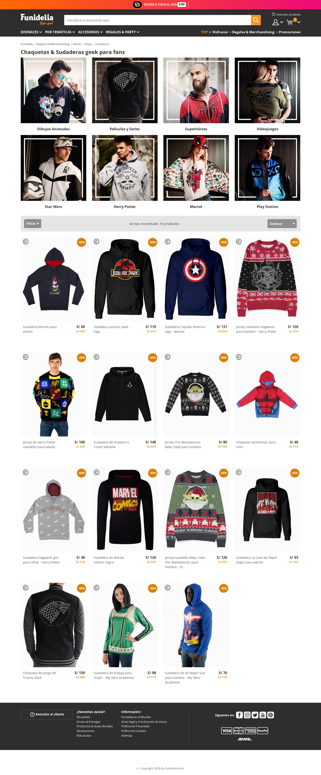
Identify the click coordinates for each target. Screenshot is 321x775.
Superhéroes (196, 129)
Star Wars (53, 206)
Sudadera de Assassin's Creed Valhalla (111, 444)
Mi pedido (83, 717)
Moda (77, 44)
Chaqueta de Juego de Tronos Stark (39, 675)
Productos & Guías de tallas (95, 726)
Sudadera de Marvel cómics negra (109, 559)
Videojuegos (267, 129)
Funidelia (27, 44)
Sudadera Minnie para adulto (40, 329)
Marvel (196, 206)
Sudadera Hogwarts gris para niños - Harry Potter (41, 559)
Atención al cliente (47, 714)
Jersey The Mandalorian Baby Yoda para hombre (183, 444)
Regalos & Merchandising (53, 44)
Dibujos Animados (53, 129)
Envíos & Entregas (88, 722)
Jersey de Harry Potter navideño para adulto (39, 444)
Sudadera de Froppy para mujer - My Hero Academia (114, 675)
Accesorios (88, 32)
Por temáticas (58, 32)
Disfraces (29, 32)
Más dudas (84, 735)
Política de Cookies (133, 731)
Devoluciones (86, 731)
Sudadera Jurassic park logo (111, 329)
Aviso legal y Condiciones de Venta (144, 722)
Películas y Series (125, 129)
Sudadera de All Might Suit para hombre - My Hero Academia (185, 677)
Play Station (267, 206)
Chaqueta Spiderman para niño (256, 444)
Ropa (88, 44)
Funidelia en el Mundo (136, 717)
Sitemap (126, 735)
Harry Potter (125, 206)
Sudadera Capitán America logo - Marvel (185, 329)
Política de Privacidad (135, 726)
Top (204, 32)
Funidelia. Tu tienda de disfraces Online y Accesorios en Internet (37, 20)
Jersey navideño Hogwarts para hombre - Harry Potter (256, 329)
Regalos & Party (121, 32)
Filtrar (31, 223)
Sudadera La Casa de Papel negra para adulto (256, 559)
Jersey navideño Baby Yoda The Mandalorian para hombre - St (185, 562)
